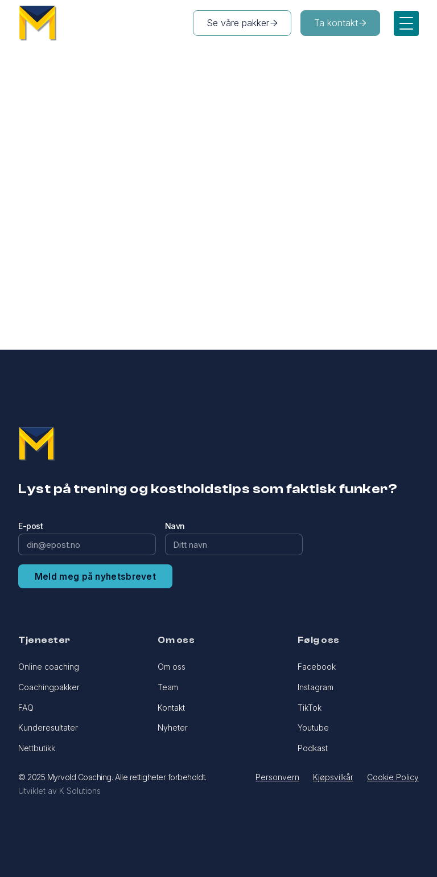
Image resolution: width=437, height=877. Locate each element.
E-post (30, 526)
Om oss (171, 666)
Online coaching (48, 666)
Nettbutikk (36, 748)
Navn (175, 526)
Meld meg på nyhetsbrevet (95, 576)
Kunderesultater (48, 727)
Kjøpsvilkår (333, 777)
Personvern (277, 777)
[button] (406, 23)
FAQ (26, 707)
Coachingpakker (49, 687)
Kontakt (171, 707)
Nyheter (173, 727)
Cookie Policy (393, 777)
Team (168, 687)
